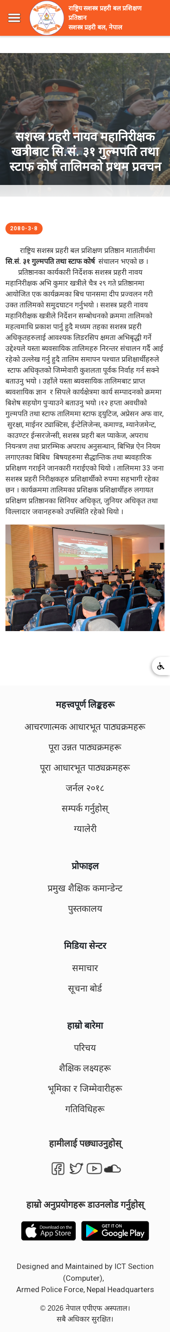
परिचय (85, 1048)
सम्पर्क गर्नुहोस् (85, 808)
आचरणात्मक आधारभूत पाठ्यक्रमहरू (85, 727)
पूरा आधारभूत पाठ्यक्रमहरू (85, 768)
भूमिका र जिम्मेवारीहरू (85, 1089)
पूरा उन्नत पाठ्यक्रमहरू (85, 747)
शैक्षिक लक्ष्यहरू (85, 1068)
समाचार (85, 968)
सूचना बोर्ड (85, 988)
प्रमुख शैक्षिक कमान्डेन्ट (85, 888)
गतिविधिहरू (85, 1109)
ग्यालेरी (85, 829)
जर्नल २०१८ (85, 788)
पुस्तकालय (85, 909)
